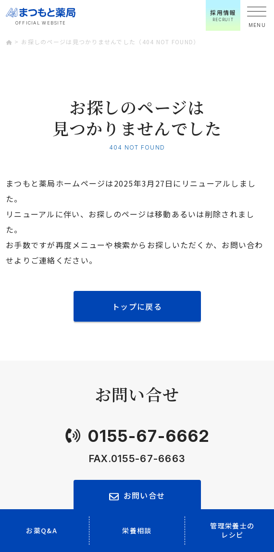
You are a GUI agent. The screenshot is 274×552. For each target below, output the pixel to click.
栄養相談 (136, 530)
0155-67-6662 (149, 436)
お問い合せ (144, 495)
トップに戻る (137, 306)
